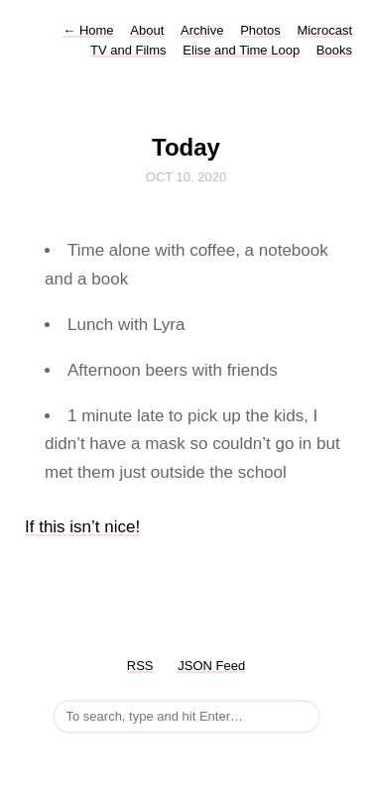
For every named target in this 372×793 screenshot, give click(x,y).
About (147, 30)
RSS (140, 665)
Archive (202, 30)
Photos (260, 30)
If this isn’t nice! (82, 526)
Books (334, 50)
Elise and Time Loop (241, 50)
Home (87, 30)
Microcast (324, 30)
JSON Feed (211, 665)
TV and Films (128, 50)
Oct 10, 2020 (186, 177)
